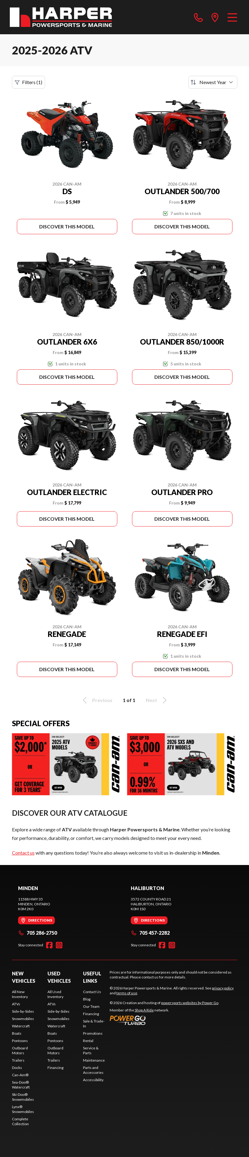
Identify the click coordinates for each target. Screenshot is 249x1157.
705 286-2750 (37, 933)
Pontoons (20, 1040)
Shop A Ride (144, 1010)
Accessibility (93, 1080)
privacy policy (223, 988)
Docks (17, 1067)
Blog (86, 999)
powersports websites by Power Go (189, 1002)
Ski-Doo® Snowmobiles (23, 1097)
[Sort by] (212, 82)
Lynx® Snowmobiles (23, 1109)
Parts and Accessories (93, 1070)
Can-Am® (20, 1075)
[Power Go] (164, 1020)
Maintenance (94, 1060)
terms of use (126, 993)
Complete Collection (20, 1121)
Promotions (93, 1033)
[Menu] (232, 17)
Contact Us (92, 991)
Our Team (91, 1006)
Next (157, 700)
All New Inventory (20, 994)
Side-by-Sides (23, 1011)
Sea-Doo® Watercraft (21, 1084)
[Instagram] (59, 945)
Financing (55, 1067)
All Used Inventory (55, 994)
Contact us (23, 853)
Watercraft (21, 1026)
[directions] (215, 17)
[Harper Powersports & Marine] (61, 17)
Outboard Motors (20, 1050)
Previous (96, 700)
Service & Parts (91, 1050)
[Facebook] (49, 945)
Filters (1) (28, 82)
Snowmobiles (23, 1018)
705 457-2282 (150, 933)
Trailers (18, 1060)
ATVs (16, 1004)
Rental (88, 1040)
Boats (16, 1033)
